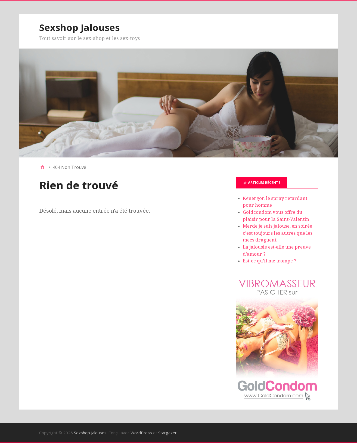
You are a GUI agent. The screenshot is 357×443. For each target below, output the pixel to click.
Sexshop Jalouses (79, 27)
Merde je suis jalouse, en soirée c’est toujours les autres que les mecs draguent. (277, 233)
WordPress (141, 432)
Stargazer (167, 432)
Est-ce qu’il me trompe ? (269, 261)
